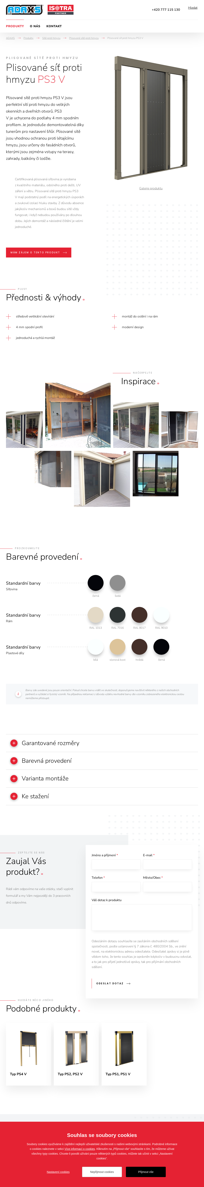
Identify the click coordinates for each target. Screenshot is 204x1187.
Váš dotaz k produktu (107, 905)
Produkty (15, 26)
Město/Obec (153, 881)
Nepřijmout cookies (102, 1172)
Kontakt (54, 26)
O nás (35, 26)
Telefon (98, 881)
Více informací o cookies (80, 1148)
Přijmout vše (145, 1172)
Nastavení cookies (58, 1172)
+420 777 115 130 (166, 10)
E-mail (149, 858)
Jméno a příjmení (105, 858)
